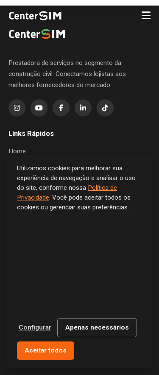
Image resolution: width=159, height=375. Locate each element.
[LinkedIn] (83, 107)
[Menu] (146, 16)
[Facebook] (61, 107)
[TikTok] (105, 107)
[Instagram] (16, 107)
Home (17, 151)
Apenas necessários (97, 327)
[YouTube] (39, 107)
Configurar (35, 327)
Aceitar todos (46, 350)
